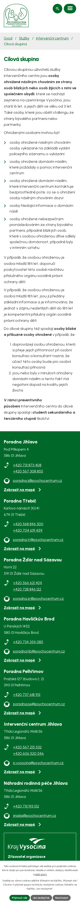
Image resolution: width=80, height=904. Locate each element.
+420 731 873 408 (27, 465)
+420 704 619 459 (27, 530)
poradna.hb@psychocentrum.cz (39, 651)
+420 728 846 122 (27, 589)
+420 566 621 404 (27, 583)
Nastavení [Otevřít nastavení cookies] (61, 897)
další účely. (41, 874)
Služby (24, 38)
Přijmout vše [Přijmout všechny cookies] (19, 897)
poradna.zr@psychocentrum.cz (38, 598)
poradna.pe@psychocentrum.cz (39, 704)
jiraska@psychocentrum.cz (34, 815)
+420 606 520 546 (28, 753)
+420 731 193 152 (26, 806)
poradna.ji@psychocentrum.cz (37, 480)
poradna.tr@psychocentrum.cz (38, 540)
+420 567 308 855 (28, 471)
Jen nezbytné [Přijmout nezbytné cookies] (41, 897)
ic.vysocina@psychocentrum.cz (38, 763)
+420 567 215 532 (27, 747)
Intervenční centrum (52, 38)
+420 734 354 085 (28, 642)
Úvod (8, 38)
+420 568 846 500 (28, 524)
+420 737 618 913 (26, 695)
